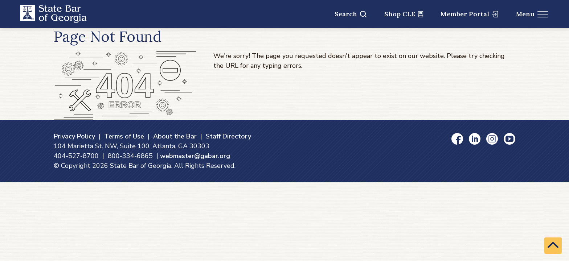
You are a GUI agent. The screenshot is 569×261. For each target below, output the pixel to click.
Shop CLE (403, 14)
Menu (532, 14)
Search (351, 14)
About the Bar (175, 136)
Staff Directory (228, 136)
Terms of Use (124, 136)
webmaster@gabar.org (195, 156)
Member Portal (469, 14)
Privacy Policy (74, 136)
